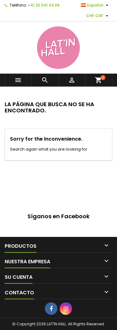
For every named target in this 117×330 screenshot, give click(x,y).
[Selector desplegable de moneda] (98, 16)
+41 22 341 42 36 (44, 5)
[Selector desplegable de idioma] (95, 5)
